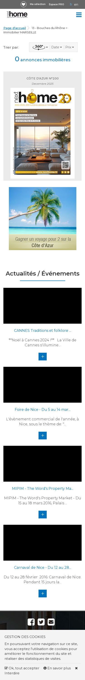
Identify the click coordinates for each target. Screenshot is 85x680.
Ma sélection (38, 4)
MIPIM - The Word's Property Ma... (42, 488)
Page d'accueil (14, 28)
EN (76, 4)
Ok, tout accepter (22, 668)
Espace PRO (56, 4)
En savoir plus (58, 668)
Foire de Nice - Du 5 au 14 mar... (42, 409)
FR (71, 4)
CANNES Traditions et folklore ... (42, 330)
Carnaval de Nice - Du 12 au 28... (42, 567)
